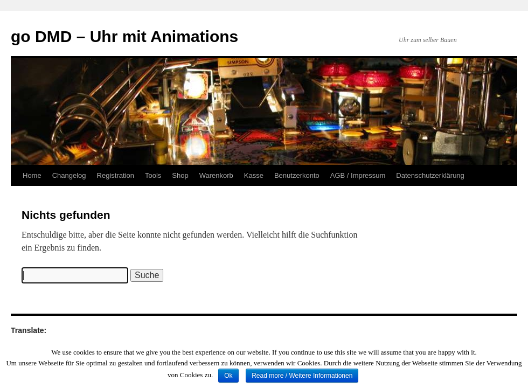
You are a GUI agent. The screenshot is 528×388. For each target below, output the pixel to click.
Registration (115, 175)
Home (32, 175)
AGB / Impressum (358, 175)
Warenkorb (216, 175)
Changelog (69, 175)
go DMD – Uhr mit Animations (124, 36)
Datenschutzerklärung (430, 175)
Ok (228, 375)
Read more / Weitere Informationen (302, 375)
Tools (153, 175)
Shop (180, 175)
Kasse (253, 175)
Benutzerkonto (296, 175)
